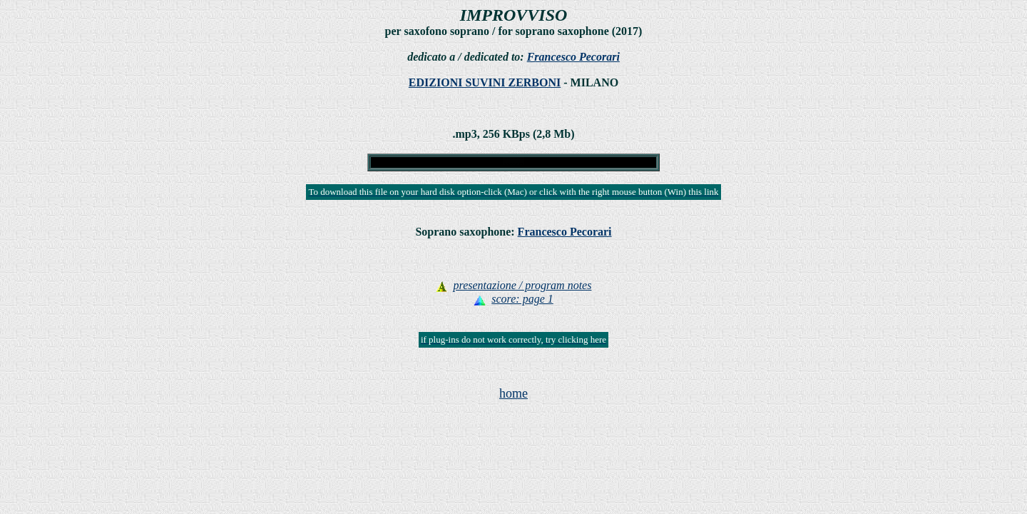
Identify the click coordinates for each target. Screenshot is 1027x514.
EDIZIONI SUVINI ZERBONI (485, 82)
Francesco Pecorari (573, 57)
